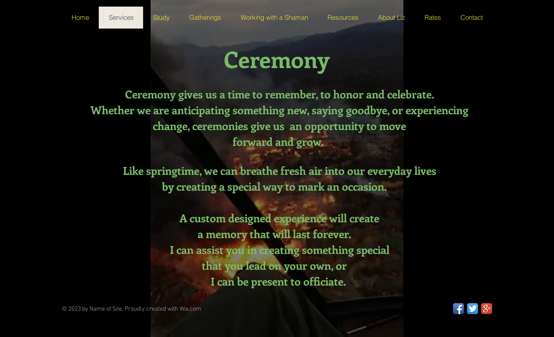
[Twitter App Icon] (472, 308)
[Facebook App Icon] (458, 308)
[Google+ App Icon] (486, 308)
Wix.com (190, 309)
